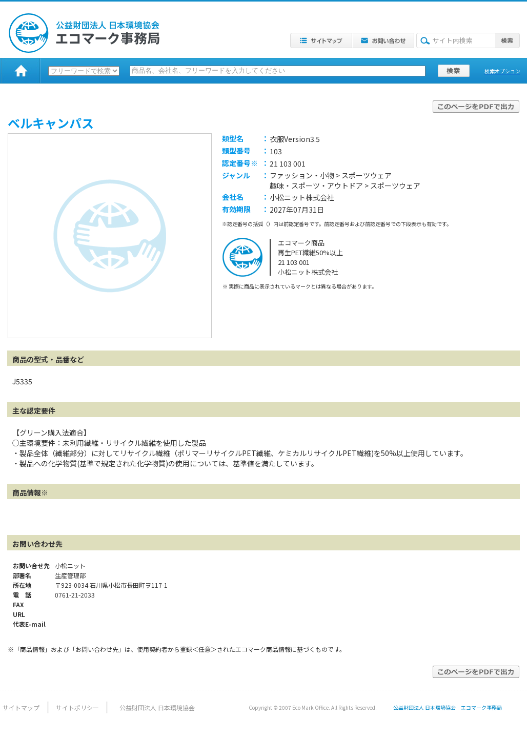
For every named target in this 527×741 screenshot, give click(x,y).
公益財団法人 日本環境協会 (157, 707)
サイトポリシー (77, 707)
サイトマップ (21, 707)
